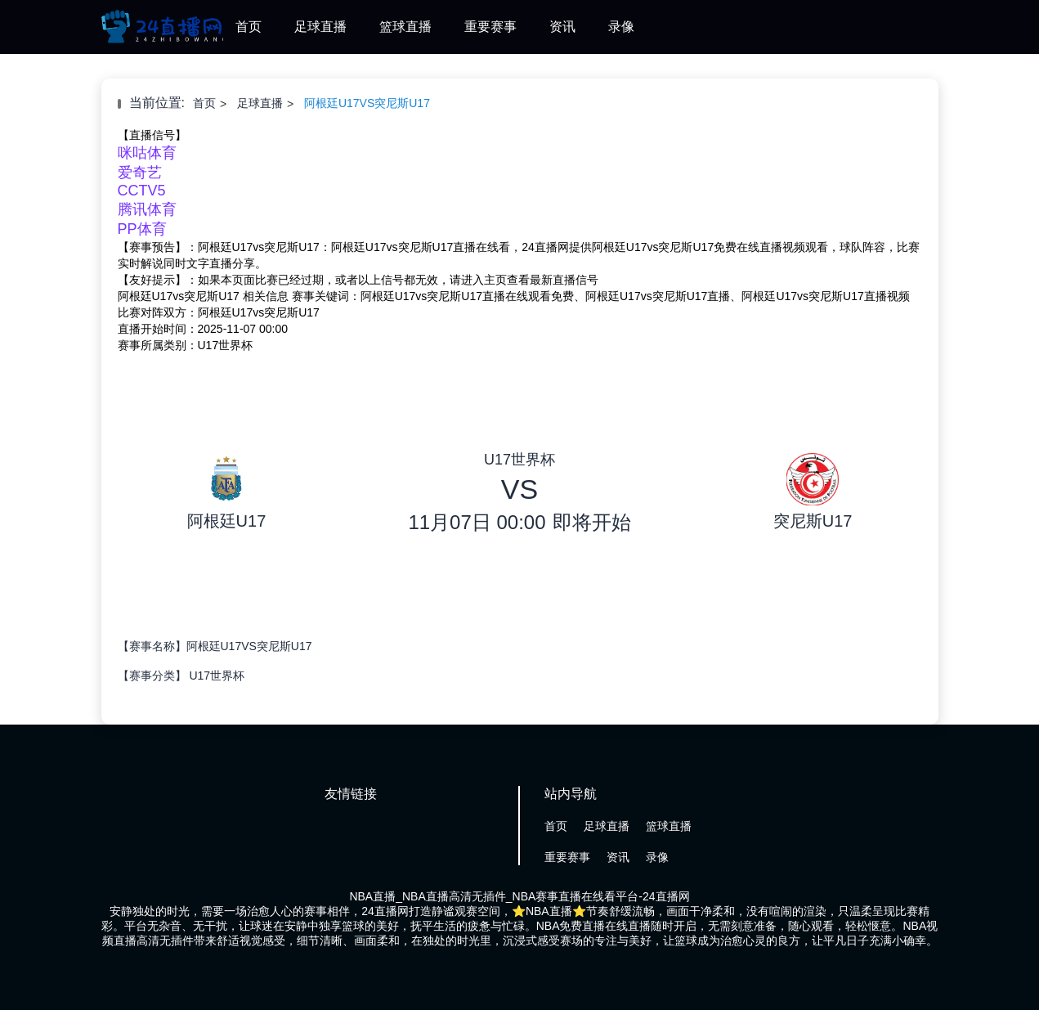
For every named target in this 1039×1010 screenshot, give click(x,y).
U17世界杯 (216, 675)
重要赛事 (490, 27)
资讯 (562, 27)
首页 (248, 27)
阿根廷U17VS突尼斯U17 (367, 103)
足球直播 (320, 27)
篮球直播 (405, 27)
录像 (621, 27)
